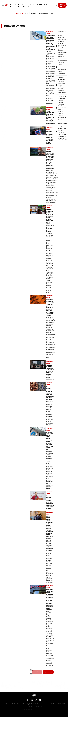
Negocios (25, 5)
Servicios (31, 7)
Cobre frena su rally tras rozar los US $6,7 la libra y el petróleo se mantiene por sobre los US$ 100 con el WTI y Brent (50, 307)
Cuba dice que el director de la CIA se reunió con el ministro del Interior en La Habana (49, 137)
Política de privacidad (28, 704)
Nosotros (19, 704)
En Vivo (14, 704)
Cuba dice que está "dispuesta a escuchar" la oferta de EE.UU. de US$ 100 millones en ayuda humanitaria (50, 372)
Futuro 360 (21, 7)
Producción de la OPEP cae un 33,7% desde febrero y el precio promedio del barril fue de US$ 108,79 (49, 440)
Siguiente (48, 672)
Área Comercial (7, 704)
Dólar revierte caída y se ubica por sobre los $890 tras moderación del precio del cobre (50, 393)
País (11, 5)
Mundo (17, 5)
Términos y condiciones (40, 704)
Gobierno (33, 13)
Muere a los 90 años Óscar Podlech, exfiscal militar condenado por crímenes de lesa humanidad (62, 67)
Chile (26, 13)
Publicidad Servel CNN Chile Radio (34, 707)
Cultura (46, 5)
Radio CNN (62, 5)
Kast (52, 13)
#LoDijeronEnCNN (36, 5)
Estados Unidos (43, 13)
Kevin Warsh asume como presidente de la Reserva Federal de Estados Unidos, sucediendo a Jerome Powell (50, 525)
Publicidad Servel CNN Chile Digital (56, 704)
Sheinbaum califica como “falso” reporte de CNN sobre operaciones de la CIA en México (50, 502)
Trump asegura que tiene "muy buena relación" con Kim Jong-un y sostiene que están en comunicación (50, 117)
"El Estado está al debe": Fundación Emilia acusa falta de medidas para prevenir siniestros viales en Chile (62, 85)
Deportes (13, 7)
